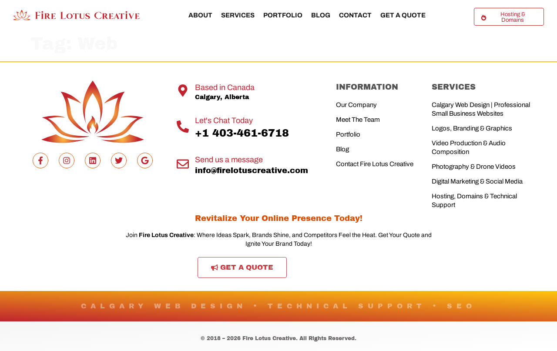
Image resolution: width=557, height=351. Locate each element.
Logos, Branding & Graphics (472, 128)
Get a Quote (403, 15)
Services (238, 15)
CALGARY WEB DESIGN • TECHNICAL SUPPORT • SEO (278, 306)
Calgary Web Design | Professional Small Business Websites (481, 109)
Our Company (356, 104)
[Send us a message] (183, 164)
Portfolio (282, 15)
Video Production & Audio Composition (469, 147)
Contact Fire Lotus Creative (374, 163)
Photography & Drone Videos (474, 166)
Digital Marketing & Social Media (477, 181)
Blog (320, 15)
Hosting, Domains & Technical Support (474, 200)
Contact (355, 15)
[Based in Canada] (183, 90)
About (200, 15)
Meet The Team (358, 119)
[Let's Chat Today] (183, 126)
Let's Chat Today (224, 120)
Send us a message (229, 159)
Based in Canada (225, 87)
